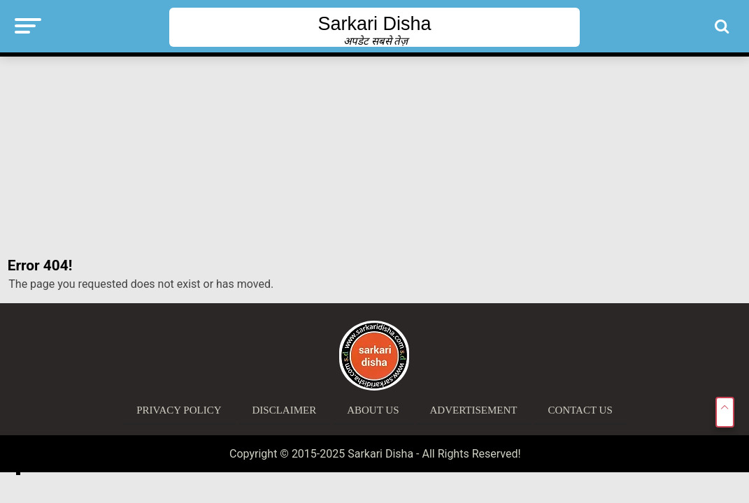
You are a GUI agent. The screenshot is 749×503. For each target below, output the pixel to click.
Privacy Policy (178, 410)
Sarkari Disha (374, 23)
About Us (373, 410)
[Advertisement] (375, 157)
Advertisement (474, 410)
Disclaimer (284, 410)
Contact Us (580, 410)
